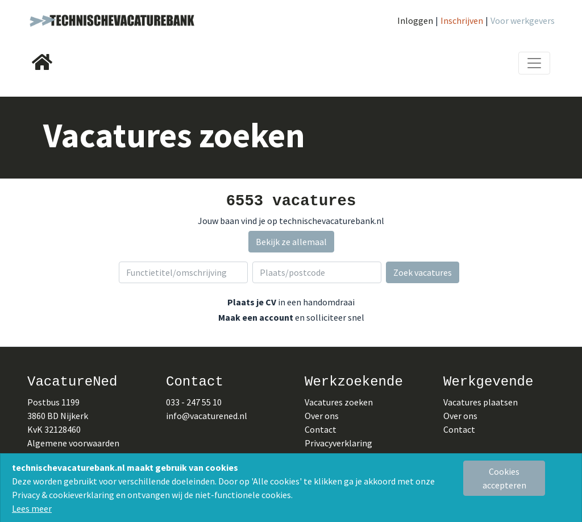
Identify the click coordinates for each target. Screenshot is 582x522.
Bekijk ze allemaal (291, 241)
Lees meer (32, 508)
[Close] (504, 478)
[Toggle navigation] (534, 63)
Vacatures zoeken (339, 402)
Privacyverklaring (338, 443)
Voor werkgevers (522, 20)
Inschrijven (461, 20)
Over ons (322, 415)
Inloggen (415, 20)
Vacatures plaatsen (480, 402)
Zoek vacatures (422, 272)
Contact (320, 429)
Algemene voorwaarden (73, 443)
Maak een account (255, 317)
